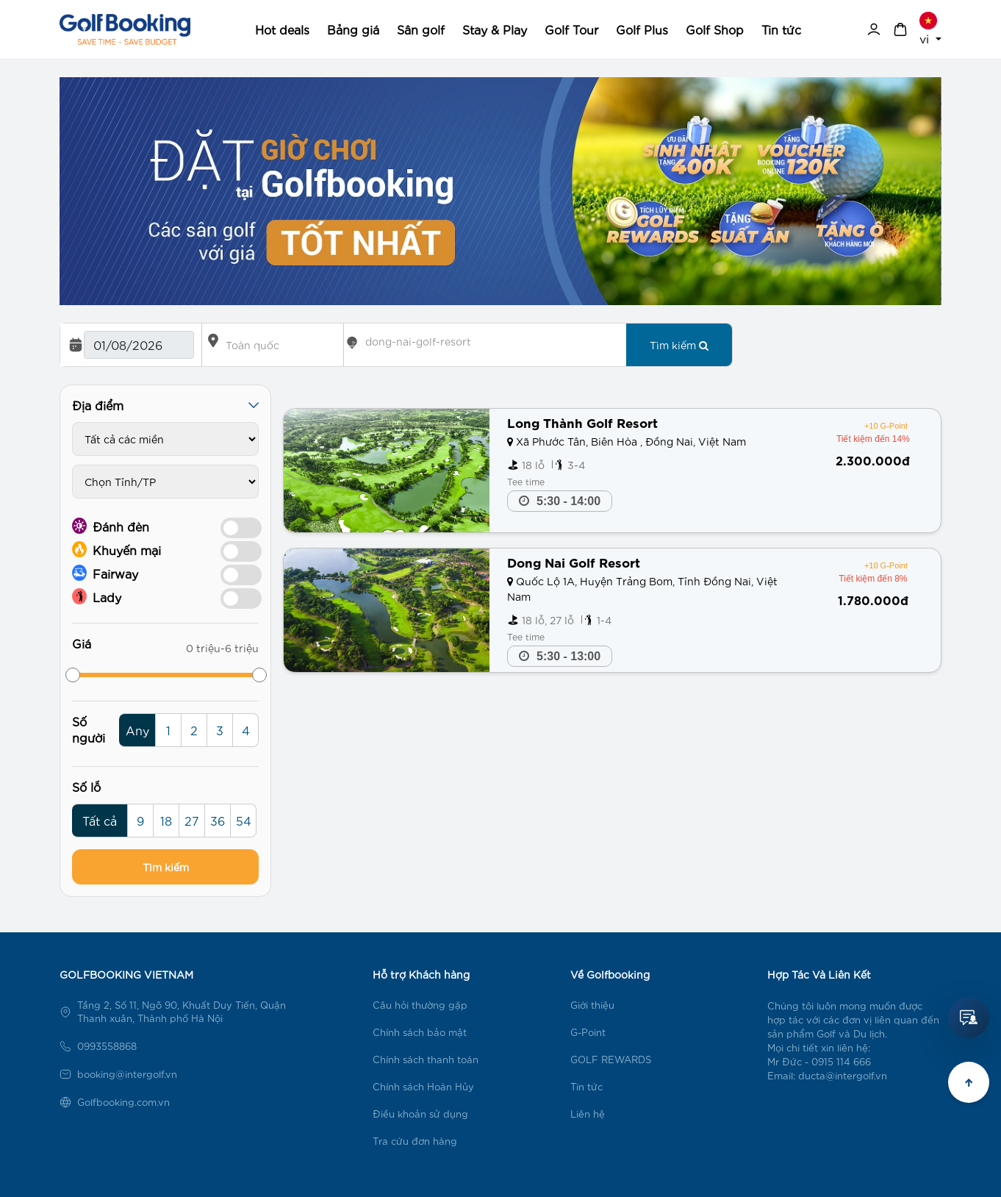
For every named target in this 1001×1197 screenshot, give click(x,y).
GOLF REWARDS (610, 1059)
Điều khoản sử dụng (420, 1113)
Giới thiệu (592, 1004)
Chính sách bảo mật (420, 1032)
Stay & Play (494, 29)
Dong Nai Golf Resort (573, 561)
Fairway (105, 573)
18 (166, 820)
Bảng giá (353, 29)
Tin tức (781, 29)
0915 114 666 (841, 1061)
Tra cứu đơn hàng (415, 1141)
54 (243, 820)
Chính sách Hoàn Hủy (423, 1086)
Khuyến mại (116, 549)
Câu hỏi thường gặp (420, 1004)
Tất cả (99, 820)
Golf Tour (571, 29)
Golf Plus (642, 29)
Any (137, 729)
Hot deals (282, 29)
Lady (96, 596)
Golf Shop (715, 29)
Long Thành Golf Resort (582, 421)
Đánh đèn (110, 526)
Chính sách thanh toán (425, 1059)
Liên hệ (587, 1113)
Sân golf (421, 29)
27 (191, 820)
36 (217, 820)
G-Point (588, 1032)
